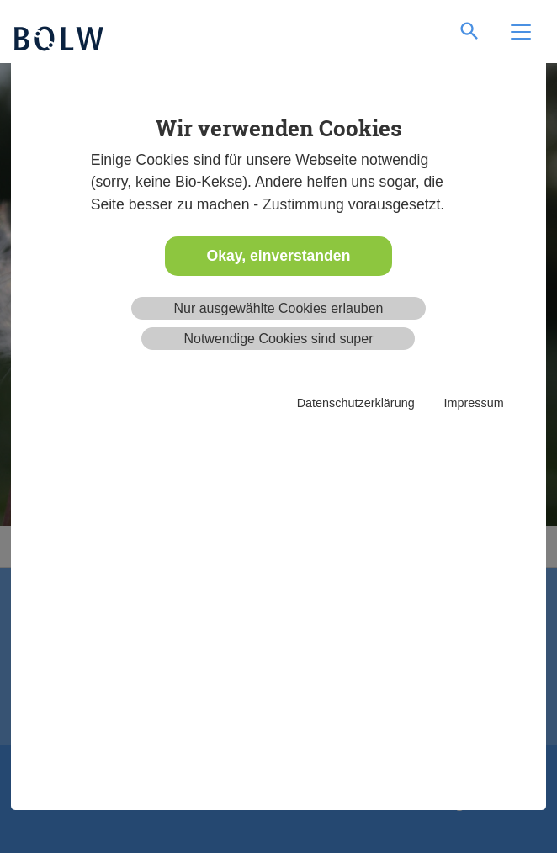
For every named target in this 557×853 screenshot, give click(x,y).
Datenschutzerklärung (356, 403)
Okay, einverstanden (279, 255)
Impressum (474, 403)
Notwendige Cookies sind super (278, 338)
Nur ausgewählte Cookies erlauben (278, 308)
